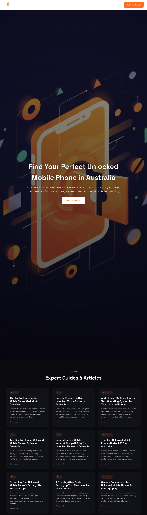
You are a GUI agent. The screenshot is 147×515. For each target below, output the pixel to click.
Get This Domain (134, 5)
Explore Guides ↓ (73, 200)
